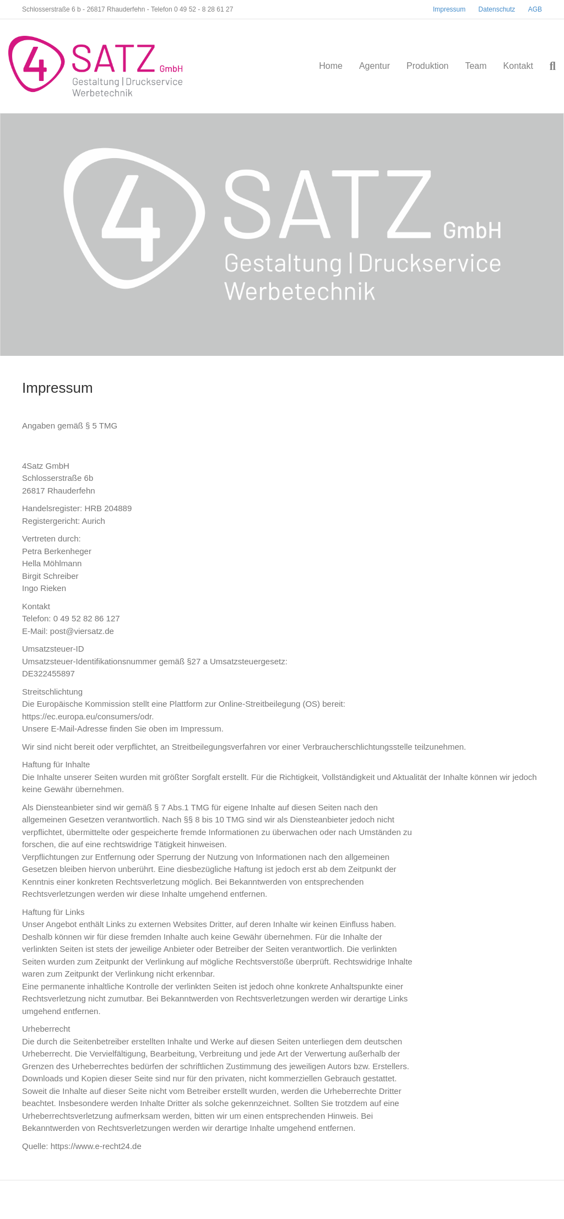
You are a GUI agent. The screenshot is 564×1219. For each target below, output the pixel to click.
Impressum (449, 9)
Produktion (427, 66)
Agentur (374, 66)
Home (331, 66)
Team (475, 66)
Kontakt (518, 66)
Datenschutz (497, 9)
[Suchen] (548, 66)
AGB (535, 9)
